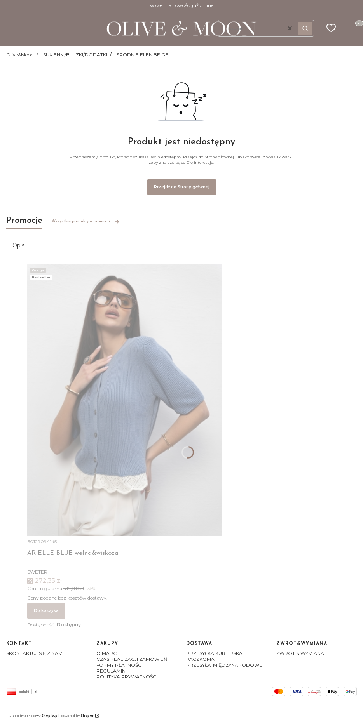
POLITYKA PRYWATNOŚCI (126, 677)
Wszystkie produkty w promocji (86, 222)
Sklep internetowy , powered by (51, 716)
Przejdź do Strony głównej (181, 186)
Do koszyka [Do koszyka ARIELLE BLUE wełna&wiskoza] (46, 610)
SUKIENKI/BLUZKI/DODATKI (75, 54)
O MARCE (108, 653)
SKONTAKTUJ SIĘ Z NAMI (35, 653)
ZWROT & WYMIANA (300, 653)
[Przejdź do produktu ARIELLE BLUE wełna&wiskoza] (124, 400)
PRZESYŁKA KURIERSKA (214, 653)
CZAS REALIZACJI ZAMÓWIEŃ (132, 659)
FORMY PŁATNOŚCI (119, 665)
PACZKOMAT (201, 659)
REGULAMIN (111, 671)
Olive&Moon (20, 54)
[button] (10, 28)
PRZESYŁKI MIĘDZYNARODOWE (224, 665)
